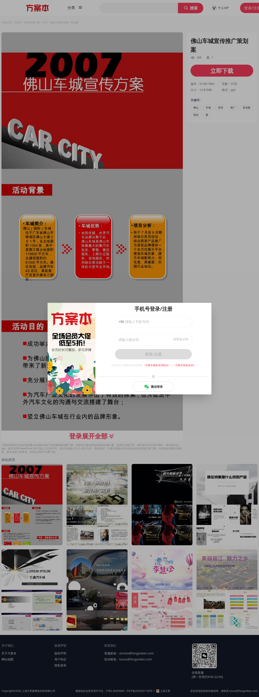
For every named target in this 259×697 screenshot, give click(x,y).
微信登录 (153, 386)
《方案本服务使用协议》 (157, 365)
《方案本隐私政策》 (184, 365)
